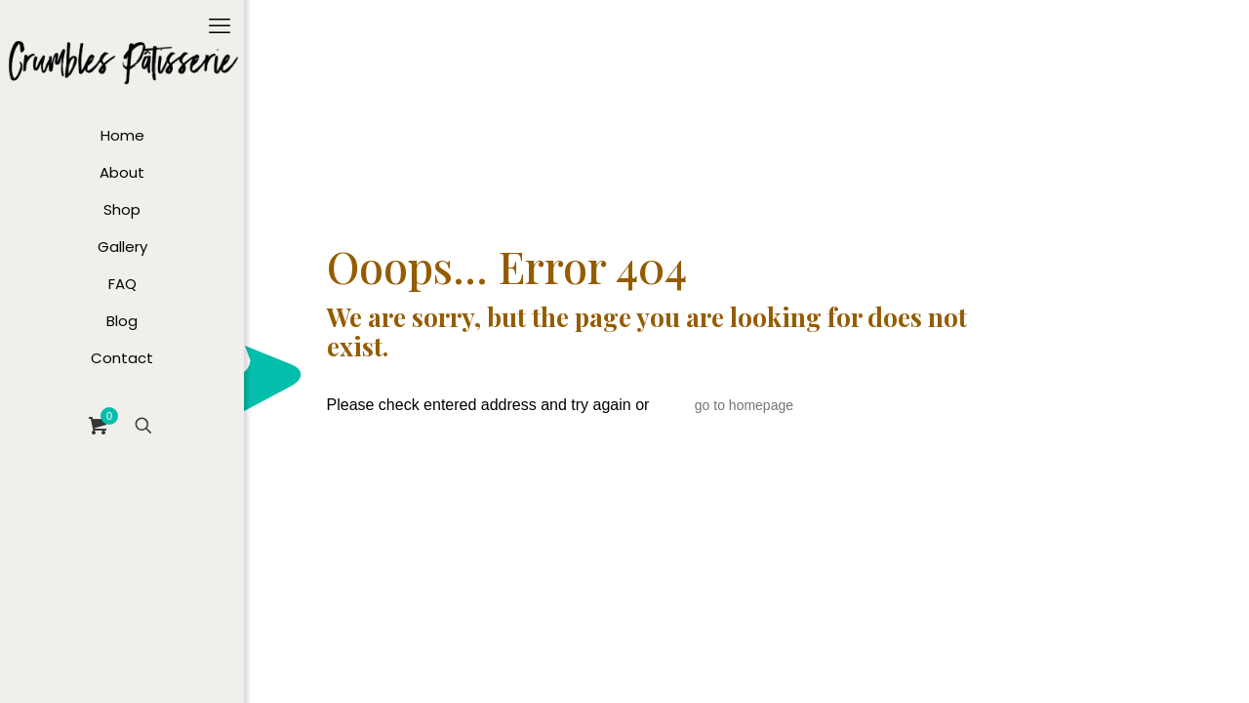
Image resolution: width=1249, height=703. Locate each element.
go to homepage (744, 405)
